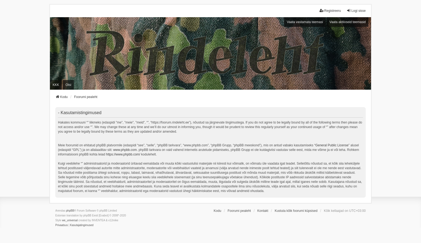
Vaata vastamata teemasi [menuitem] (305, 22)
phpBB (70, 210)
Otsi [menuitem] (68, 85)
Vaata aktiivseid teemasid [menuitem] (347, 22)
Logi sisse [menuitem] (356, 11)
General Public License (331, 145)
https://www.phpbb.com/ (123, 154)
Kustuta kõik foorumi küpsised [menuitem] (296, 211)
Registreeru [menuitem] (330, 11)
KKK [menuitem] (56, 85)
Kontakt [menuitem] (262, 211)
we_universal (70, 220)
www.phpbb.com (125, 150)
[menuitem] (61, 225)
